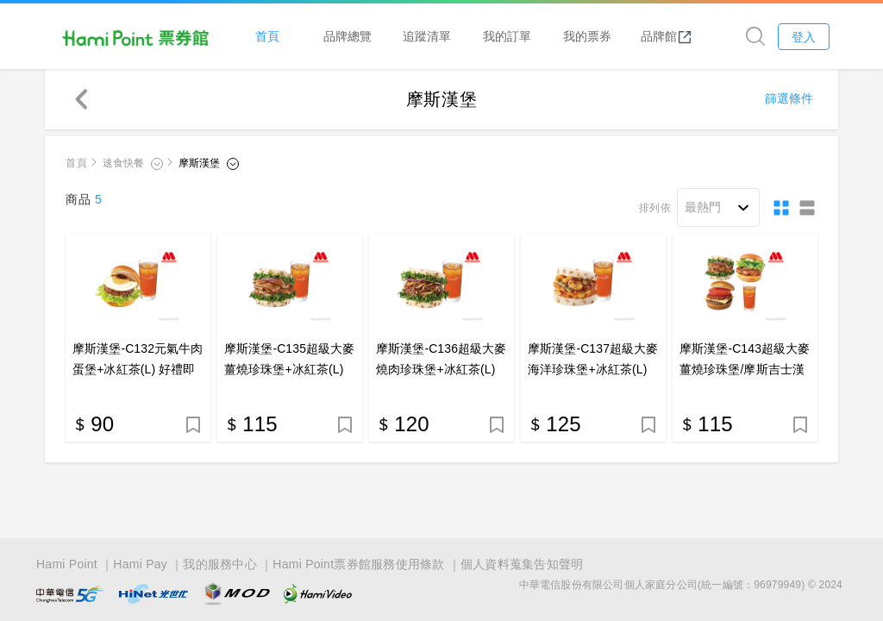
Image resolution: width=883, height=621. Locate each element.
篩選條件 (789, 99)
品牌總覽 (349, 36)
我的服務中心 (220, 562)
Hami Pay (140, 562)
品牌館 (668, 36)
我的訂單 (509, 36)
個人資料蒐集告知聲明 (522, 562)
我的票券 (588, 36)
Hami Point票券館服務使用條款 (358, 562)
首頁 (269, 36)
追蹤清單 (428, 36)
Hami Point (66, 562)
